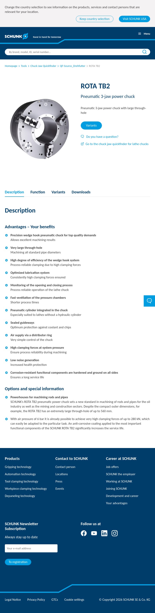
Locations (62, 474)
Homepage (11, 66)
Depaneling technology (20, 496)
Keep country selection (95, 19)
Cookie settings (74, 600)
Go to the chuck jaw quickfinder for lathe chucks (115, 144)
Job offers (112, 467)
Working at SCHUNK (119, 481)
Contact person (65, 467)
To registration (18, 562)
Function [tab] (37, 192)
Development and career (122, 496)
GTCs (54, 600)
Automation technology (20, 474)
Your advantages (116, 503)
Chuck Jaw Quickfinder (41, 66)
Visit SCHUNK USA (134, 19)
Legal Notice (13, 600)
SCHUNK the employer (120, 474)
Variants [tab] (91, 125)
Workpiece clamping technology (26, 489)
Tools (22, 66)
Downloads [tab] (81, 192)
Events (60, 489)
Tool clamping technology (21, 481)
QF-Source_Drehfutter (71, 66)
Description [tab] (14, 192)
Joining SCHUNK (116, 489)
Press (59, 481)
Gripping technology (18, 467)
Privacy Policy (36, 600)
